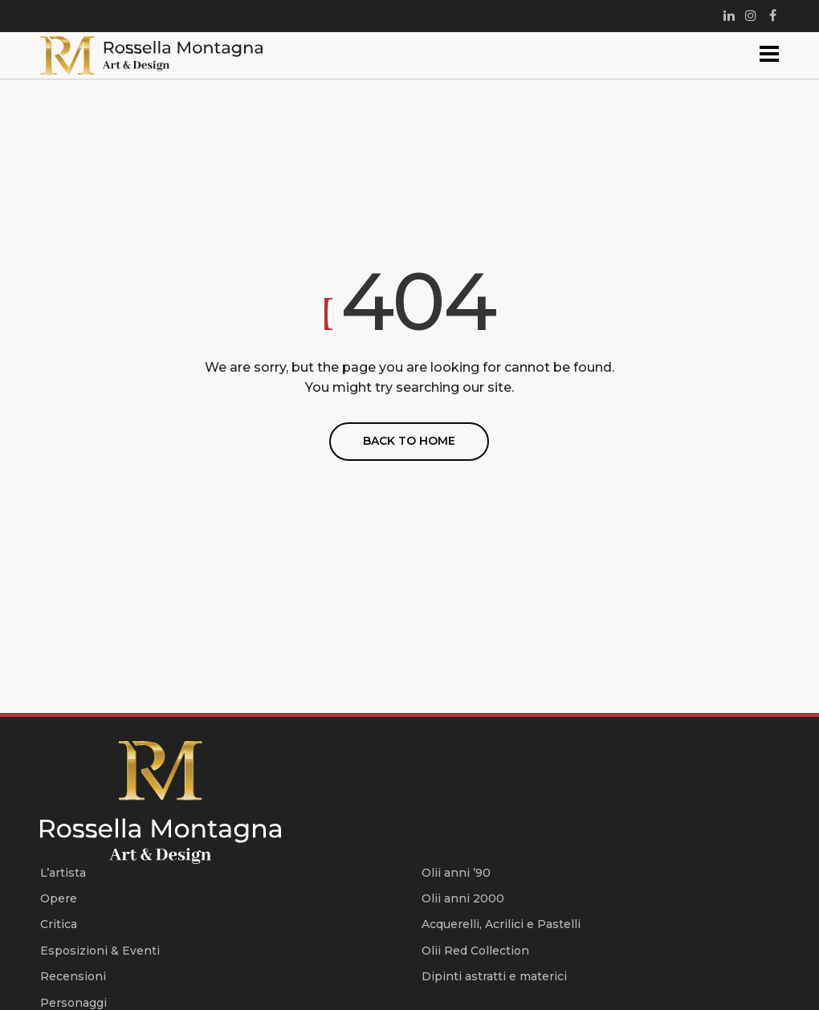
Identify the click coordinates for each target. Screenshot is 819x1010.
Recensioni (73, 976)
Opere (58, 898)
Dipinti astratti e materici (494, 976)
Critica (58, 924)
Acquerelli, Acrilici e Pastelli (501, 924)
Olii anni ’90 (456, 872)
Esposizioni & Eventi (100, 950)
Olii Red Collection (475, 950)
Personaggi (73, 1003)
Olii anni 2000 (463, 898)
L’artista (63, 872)
